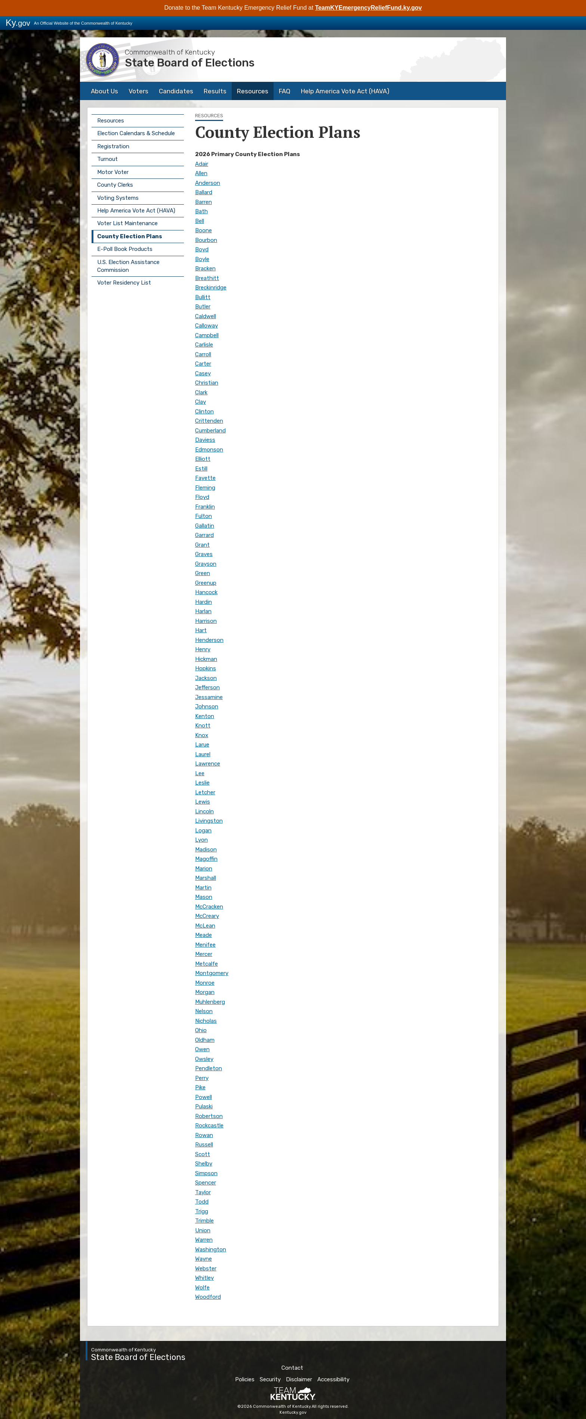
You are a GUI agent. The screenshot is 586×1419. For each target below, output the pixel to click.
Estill (201, 468)
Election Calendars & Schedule (136, 133)
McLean (205, 925)
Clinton (204, 411)
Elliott (202, 459)
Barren (203, 202)
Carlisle (204, 344)
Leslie (202, 782)
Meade (203, 935)
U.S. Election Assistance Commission (128, 266)
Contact (292, 1367)
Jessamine (209, 697)
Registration (113, 146)
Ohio (201, 1030)
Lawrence (207, 763)
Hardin (203, 602)
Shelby (203, 1163)
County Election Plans (129, 236)
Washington (210, 1249)
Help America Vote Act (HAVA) (345, 91)
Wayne (203, 1258)
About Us (104, 91)
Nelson (204, 1011)
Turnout (107, 159)
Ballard (203, 192)
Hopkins (205, 668)
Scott (202, 1154)
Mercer (203, 954)
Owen (202, 1049)
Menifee (205, 944)
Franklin (205, 506)
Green (202, 573)
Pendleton (208, 1068)
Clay (200, 401)
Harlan (203, 611)
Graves (204, 554)
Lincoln (204, 811)
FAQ (284, 91)
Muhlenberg (210, 1002)
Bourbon (206, 240)
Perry (202, 1078)
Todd (202, 1201)
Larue (202, 744)
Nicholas (206, 1021)
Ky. (18, 23)
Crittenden (209, 420)
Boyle (202, 259)
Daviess (205, 440)
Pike (200, 1087)
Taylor (203, 1192)
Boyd (202, 249)
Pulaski (204, 1106)
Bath (201, 211)
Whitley (204, 1277)
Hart (201, 630)
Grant (202, 544)
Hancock (206, 592)
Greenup (205, 583)
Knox (201, 735)
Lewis (202, 801)
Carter (203, 363)
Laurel (202, 754)
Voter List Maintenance (127, 223)
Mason (203, 897)
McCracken (209, 906)
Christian (206, 382)
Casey (203, 373)
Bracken (205, 268)
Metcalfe (206, 963)
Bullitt (202, 297)
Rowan (204, 1135)
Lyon (201, 839)
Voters (138, 91)
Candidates (176, 91)
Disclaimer (299, 1379)
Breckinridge (210, 287)
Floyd (202, 497)
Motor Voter (113, 172)
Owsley (204, 1059)
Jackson (206, 678)
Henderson (209, 640)
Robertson (209, 1116)
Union (202, 1230)
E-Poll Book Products (124, 249)
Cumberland (210, 430)
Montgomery (211, 973)
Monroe (205, 982)
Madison (206, 849)
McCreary (207, 916)
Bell (199, 221)
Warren (204, 1239)
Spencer (205, 1182)
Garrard (204, 535)
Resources (252, 91)
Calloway (206, 325)
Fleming (205, 487)
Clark (201, 392)
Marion (203, 868)
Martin (203, 887)
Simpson (206, 1173)
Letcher (205, 792)
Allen (201, 173)
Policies (245, 1379)
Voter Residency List (124, 282)
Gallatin (204, 525)
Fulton (203, 516)
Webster (205, 1268)
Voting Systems (118, 198)
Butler (202, 306)
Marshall (205, 878)
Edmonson (209, 449)
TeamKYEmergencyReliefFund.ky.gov (368, 7)
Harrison (206, 621)
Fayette (205, 478)
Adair (201, 164)
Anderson (207, 183)
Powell (203, 1097)
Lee (199, 773)
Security (270, 1379)
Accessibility (333, 1379)
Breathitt (207, 278)
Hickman (206, 659)
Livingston (209, 820)
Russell (204, 1144)
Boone (203, 230)
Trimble (204, 1220)
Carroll (203, 354)
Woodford (208, 1297)
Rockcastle (209, 1125)
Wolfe (202, 1287)
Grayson (205, 564)
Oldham (205, 1040)
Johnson (206, 706)
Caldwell (205, 316)
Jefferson (207, 687)
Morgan (205, 992)
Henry (202, 649)
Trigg (201, 1211)
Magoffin (206, 859)
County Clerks (115, 184)
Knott (202, 725)
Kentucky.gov (293, 1412)
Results (215, 91)
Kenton (204, 716)
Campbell (207, 335)
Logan (203, 830)
